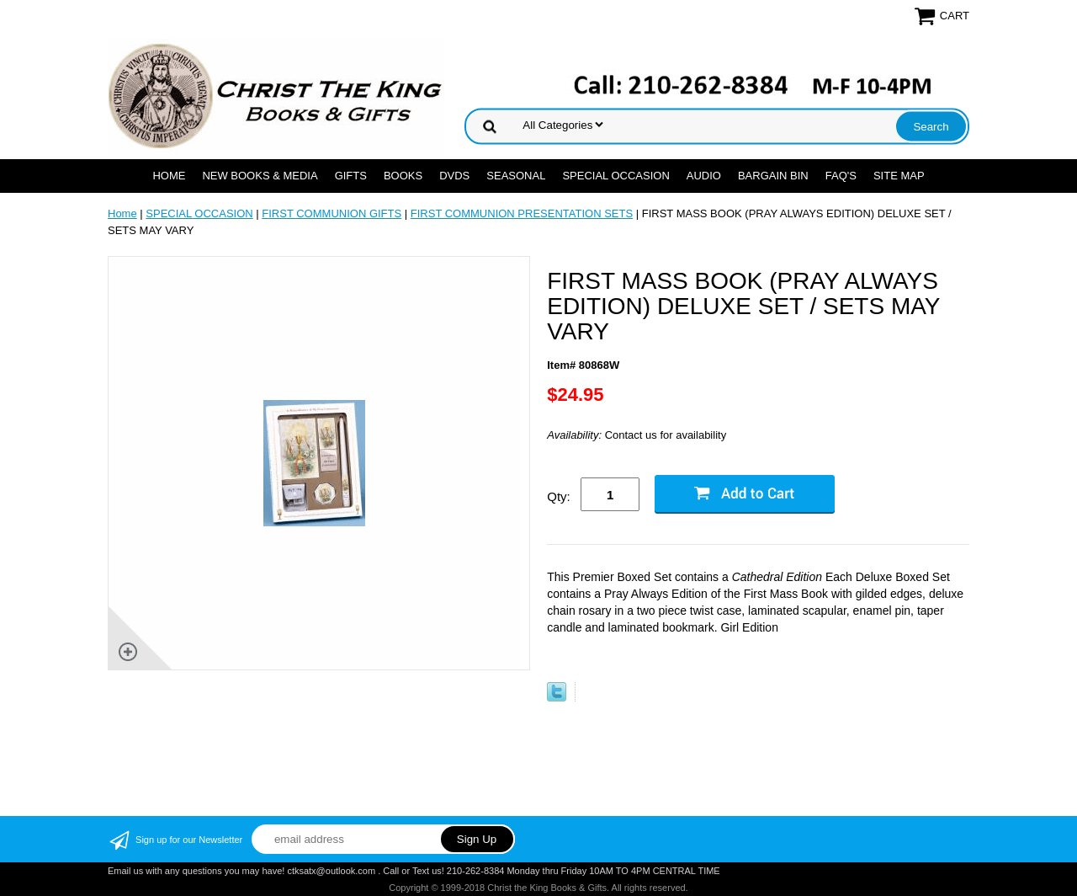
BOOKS (403, 175)
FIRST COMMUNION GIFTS (331, 213)
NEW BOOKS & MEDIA (259, 175)
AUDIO (704, 175)
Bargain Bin (773, 175)
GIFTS (351, 175)
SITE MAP (899, 175)
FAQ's (841, 175)
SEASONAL (515, 175)
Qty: (558, 496)
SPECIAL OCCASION (615, 175)
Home (168, 175)
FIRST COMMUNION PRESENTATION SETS (522, 213)
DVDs (454, 175)
